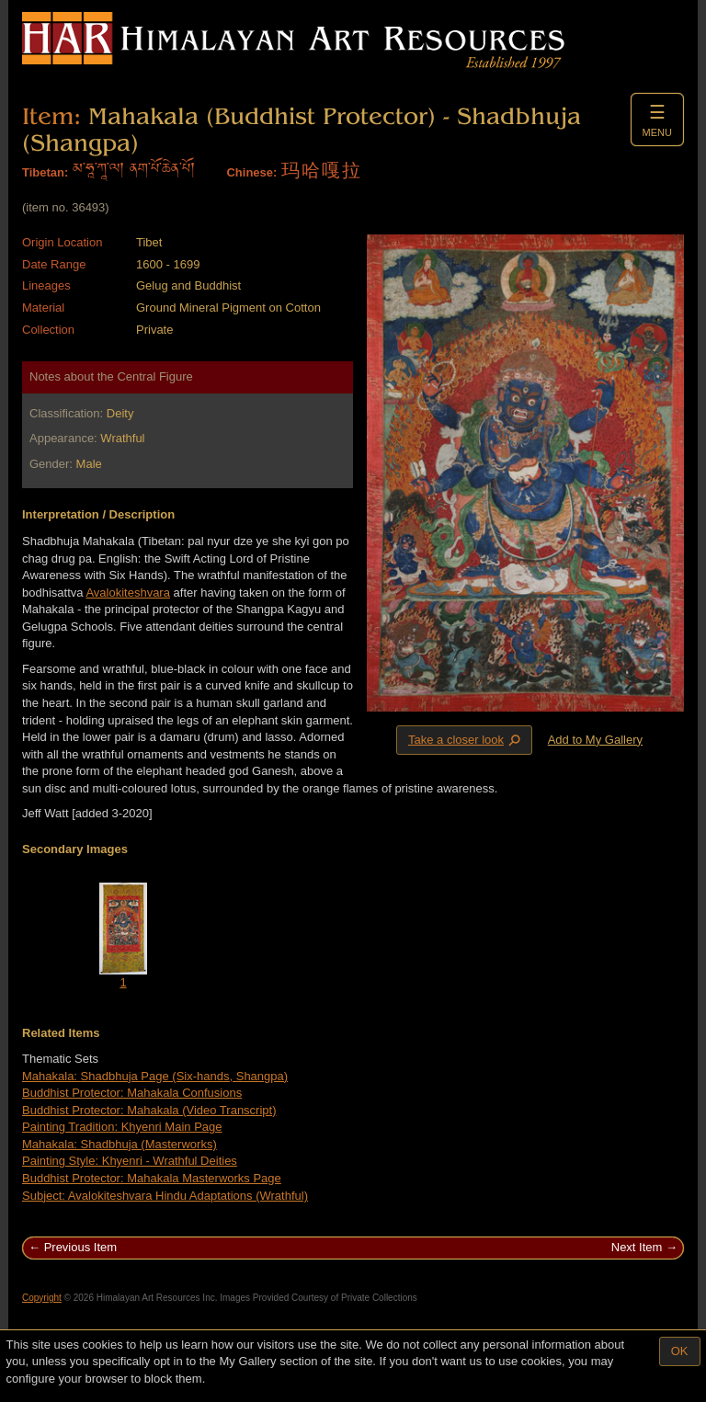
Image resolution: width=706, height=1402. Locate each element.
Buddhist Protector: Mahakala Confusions (132, 1093)
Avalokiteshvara (127, 592)
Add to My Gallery (595, 740)
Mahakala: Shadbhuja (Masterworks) (119, 1144)
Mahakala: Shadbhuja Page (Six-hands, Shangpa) (155, 1076)
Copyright (42, 1298)
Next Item (637, 1247)
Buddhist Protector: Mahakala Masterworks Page (151, 1178)
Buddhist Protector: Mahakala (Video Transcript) (149, 1110)
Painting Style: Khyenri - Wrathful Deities (129, 1161)
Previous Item (80, 1247)
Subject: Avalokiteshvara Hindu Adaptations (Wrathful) (165, 1196)
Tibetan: (45, 172)
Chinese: (251, 172)
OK (680, 1351)
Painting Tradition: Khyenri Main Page (122, 1127)
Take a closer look (466, 739)
